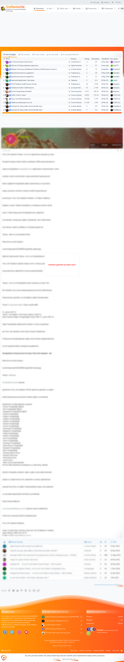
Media (78, 8)
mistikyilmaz (117, 62)
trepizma (116, 91)
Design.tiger (117, 84)
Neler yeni (64, 8)
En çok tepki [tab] (52, 54)
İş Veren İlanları (76, 69)
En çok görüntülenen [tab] (70, 54)
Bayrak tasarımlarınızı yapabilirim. (22, 77)
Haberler (74, 80)
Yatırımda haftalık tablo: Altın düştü (22, 80)
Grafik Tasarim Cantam (53, 625)
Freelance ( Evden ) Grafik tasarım (22, 88)
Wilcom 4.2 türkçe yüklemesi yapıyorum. (25, 66)
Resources (92, 8)
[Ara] (118, 2)
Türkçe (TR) (6, 651)
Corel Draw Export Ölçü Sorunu (22, 62)
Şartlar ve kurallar (85, 651)
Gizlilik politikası (98, 651)
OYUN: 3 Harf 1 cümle (18, 95)
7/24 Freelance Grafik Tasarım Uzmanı (24, 84)
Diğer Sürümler (76, 66)
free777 (116, 66)
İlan (50, 8)
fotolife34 (6, 126)
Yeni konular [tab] (24, 54)
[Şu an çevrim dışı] (5, 61)
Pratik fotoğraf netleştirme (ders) (56, 621)
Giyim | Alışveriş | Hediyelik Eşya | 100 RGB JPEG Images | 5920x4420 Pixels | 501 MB (62, 617)
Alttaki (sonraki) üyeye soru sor (21, 103)
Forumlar (40, 8)
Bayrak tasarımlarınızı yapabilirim (22, 73)
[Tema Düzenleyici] (112, 2)
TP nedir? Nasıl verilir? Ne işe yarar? (57, 633)
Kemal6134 (117, 73)
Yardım (108, 651)
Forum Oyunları (76, 91)
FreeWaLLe (117, 106)
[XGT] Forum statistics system (62, 642)
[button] (53, 8)
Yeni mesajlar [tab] (9, 54)
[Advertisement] (62, 29)
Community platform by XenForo (62, 640)
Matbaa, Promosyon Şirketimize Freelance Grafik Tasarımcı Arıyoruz (34, 69)
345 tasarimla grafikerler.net (55, 629)
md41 (115, 80)
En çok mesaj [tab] (38, 54)
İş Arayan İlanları (76, 88)
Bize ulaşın (74, 651)
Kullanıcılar (109, 8)
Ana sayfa (115, 651)
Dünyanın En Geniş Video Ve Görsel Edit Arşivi (26, 106)
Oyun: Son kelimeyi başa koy (20, 99)
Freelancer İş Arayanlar (79, 73)
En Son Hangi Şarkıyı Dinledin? (21, 91)
